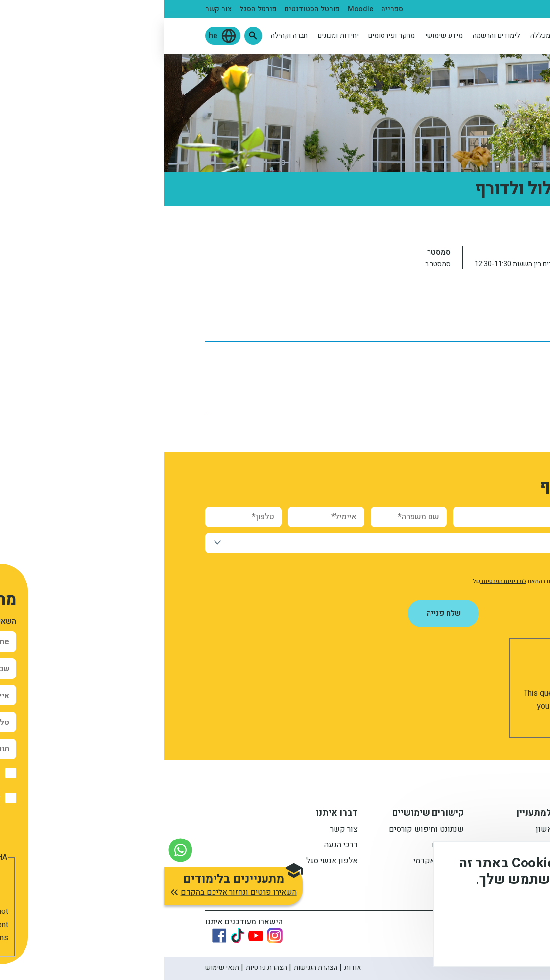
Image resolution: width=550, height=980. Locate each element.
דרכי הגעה (176, 846)
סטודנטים (454, 9)
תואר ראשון (390, 830)
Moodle (196, 9)
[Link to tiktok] (73, 935)
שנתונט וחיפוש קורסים (262, 830)
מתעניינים (493, 9)
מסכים (498, 941)
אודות (188, 967)
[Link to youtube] (91, 935)
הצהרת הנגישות (151, 967)
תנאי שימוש (58, 967)
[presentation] (426, 668)
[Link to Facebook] (55, 935)
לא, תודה (441, 941)
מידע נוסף (510, 913)
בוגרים (401, 9)
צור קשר (54, 9)
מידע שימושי (280, 35)
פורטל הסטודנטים (148, 9)
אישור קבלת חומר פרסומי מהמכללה (448, 565)
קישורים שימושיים (264, 814)
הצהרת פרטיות (102, 967)
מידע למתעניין (380, 814)
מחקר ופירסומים (227, 35)
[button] (89, 36)
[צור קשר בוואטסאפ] (16, 850)
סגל (425, 9)
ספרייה (228, 9)
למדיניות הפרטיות (339, 581)
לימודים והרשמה (332, 35)
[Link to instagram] (111, 935)
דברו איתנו (172, 814)
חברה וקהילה (125, 35)
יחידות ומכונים (174, 35)
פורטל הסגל (94, 9)
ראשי (501, 225)
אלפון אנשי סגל (167, 861)
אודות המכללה (387, 35)
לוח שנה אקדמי (483, 319)
